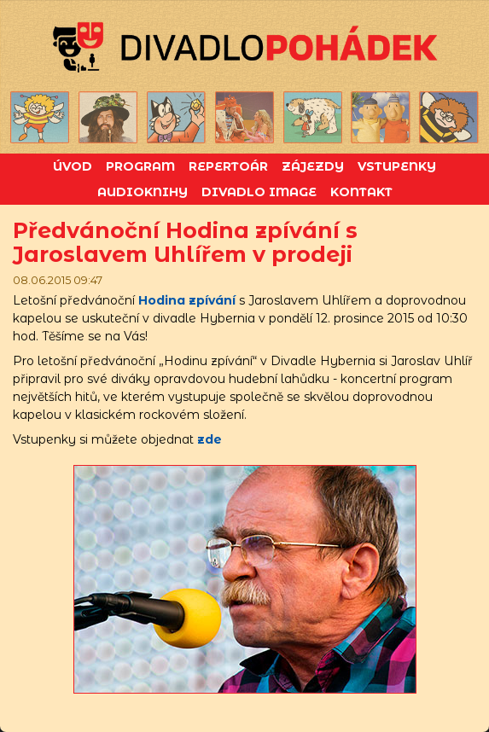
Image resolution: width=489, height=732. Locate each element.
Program (140, 166)
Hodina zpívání (187, 300)
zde (209, 439)
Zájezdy (313, 166)
